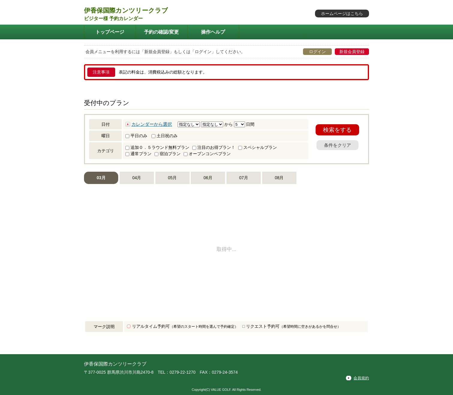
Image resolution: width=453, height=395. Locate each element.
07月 (243, 177)
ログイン (317, 51)
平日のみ (136, 135)
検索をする (337, 130)
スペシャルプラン (257, 147)
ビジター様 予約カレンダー (113, 18)
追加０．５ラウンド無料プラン (157, 147)
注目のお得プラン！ (213, 147)
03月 (101, 177)
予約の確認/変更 (161, 32)
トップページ (109, 32)
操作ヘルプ (213, 32)
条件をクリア (337, 145)
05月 (172, 177)
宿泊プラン (167, 153)
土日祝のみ (165, 135)
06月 (208, 177)
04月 (136, 177)
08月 (279, 177)
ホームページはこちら (342, 13)
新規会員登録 (351, 51)
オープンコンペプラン (207, 153)
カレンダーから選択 (151, 124)
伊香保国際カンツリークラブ (126, 10)
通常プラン (138, 153)
